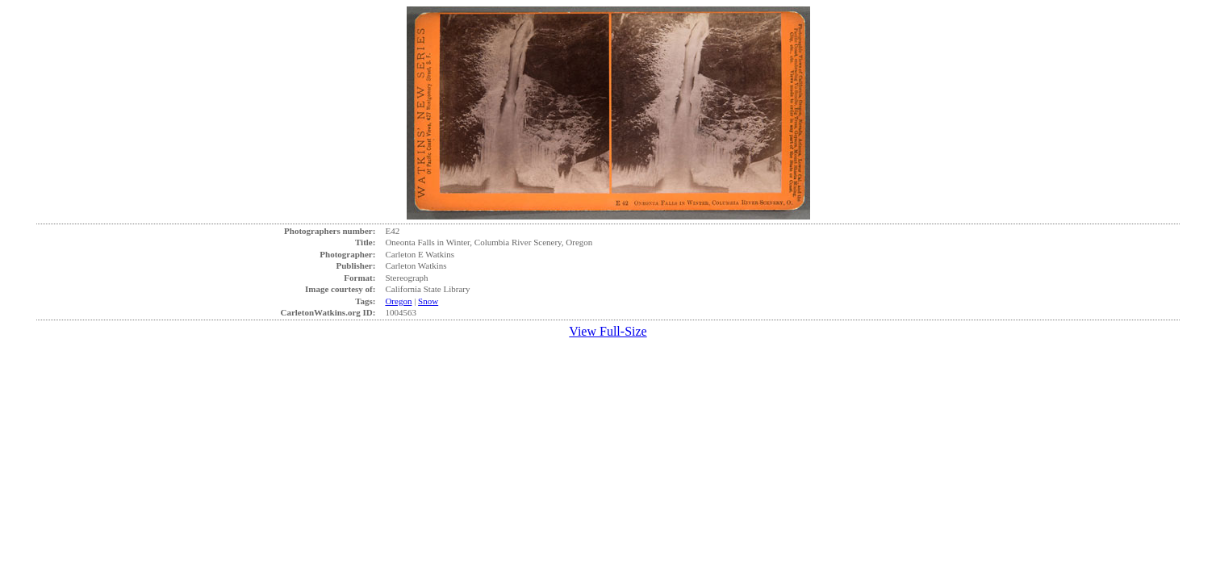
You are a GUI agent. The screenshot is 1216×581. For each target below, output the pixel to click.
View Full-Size (607, 331)
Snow (428, 301)
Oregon (398, 301)
